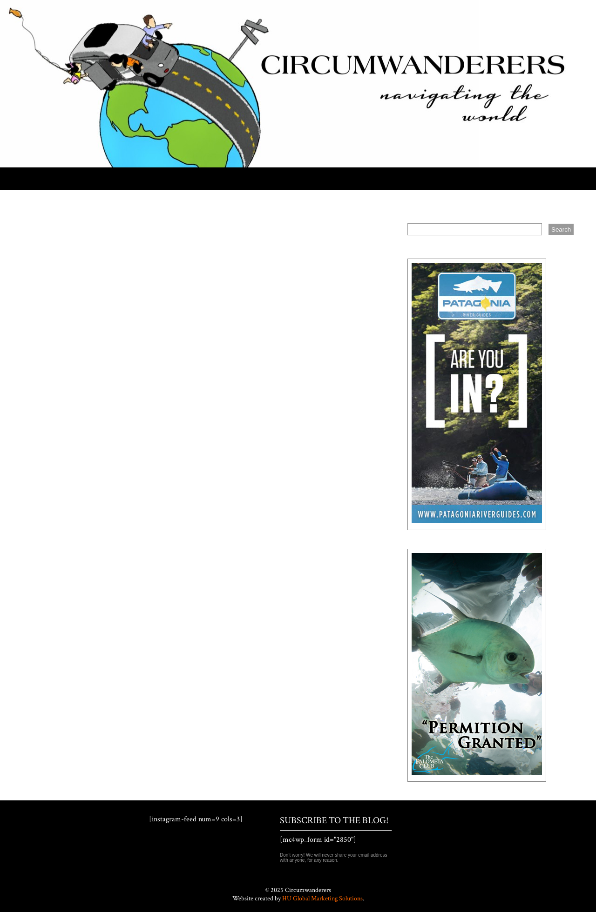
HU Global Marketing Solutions (322, 898)
